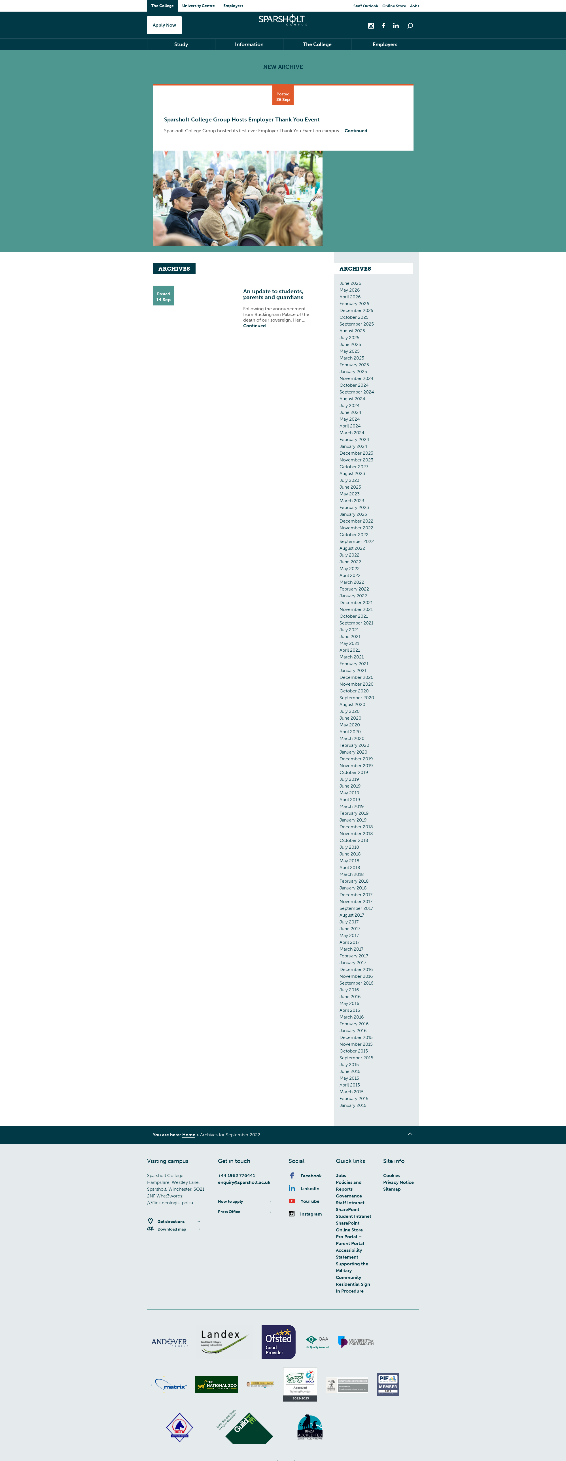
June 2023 (350, 488)
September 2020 (357, 699)
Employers (233, 5)
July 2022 (349, 556)
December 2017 (356, 896)
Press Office (229, 1213)
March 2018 (352, 875)
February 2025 (354, 366)
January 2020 (353, 753)
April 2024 (350, 427)
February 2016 (354, 1025)
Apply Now (164, 25)
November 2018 (356, 835)
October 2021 (354, 617)
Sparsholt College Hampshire (283, 24)
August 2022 (352, 549)
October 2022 (354, 536)
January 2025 (353, 373)
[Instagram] (371, 25)
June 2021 (350, 638)
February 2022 (354, 590)
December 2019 (356, 760)
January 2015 (353, 1106)
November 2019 (356, 767)
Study (181, 46)
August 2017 (352, 916)
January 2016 (353, 1032)
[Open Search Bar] (410, 26)
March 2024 (352, 434)
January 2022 (353, 597)
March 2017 (351, 950)
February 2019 (354, 814)
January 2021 (353, 672)
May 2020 (350, 726)
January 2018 (353, 889)
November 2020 (357, 685)
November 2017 (356, 903)
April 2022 (350, 576)
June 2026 (350, 284)
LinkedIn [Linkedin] (304, 1190)
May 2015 (349, 1079)
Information (249, 46)
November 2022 (356, 529)
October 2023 (354, 468)
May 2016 (349, 1004)
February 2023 (354, 509)
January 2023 (353, 515)
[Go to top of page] (411, 1136)
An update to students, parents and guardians (273, 296)
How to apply (230, 1203)
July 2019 (349, 780)
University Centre (198, 5)
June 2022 (350, 563)
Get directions (166, 1223)
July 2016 (349, 991)
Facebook (305, 1177)
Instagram (305, 1215)
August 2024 (352, 400)
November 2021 (356, 610)
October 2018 (354, 841)
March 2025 (352, 359)
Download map (166, 1230)
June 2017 (350, 930)
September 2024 (357, 393)
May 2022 (350, 570)
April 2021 (350, 651)
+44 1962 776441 (236, 1177)
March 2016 (352, 1018)
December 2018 (356, 828)
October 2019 (354, 774)
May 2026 (350, 291)
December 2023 (356, 454)
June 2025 (350, 345)
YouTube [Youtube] (304, 1202)
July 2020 (350, 712)
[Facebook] (380, 25)
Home (188, 1136)
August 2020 (352, 706)
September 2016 (357, 984)
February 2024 (354, 441)
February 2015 (354, 1100)
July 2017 (349, 923)
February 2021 (354, 665)
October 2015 (354, 1052)
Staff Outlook (365, 6)
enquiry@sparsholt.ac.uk (244, 1183)
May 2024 (350, 420)
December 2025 (356, 312)
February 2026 (354, 305)
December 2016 (356, 971)
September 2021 (356, 624)
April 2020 (350, 733)
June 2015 (350, 1072)
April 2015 (350, 1086)
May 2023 (350, 495)
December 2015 (356, 1038)
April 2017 (350, 943)
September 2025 (357, 325)
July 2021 (349, 631)
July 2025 (349, 339)
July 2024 (350, 407)
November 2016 (356, 977)
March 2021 (352, 658)
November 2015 (356, 1045)
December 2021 (356, 604)
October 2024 (354, 386)
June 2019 (350, 787)
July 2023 (349, 481)
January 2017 (353, 964)
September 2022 (357, 543)
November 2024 (357, 379)
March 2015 (352, 1093)
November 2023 (356, 461)
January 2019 (353, 821)
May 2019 (349, 794)
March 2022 (352, 583)
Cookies (391, 1177)
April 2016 (350, 1011)
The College (162, 5)
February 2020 (354, 746)
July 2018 (349, 848)
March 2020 (352, 740)
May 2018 (349, 862)
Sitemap (392, 1190)
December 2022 (356, 522)
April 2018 (350, 869)
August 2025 (352, 332)
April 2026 (350, 298)
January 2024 (353, 447)
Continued (356, 132)
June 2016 (350, 998)
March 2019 (352, 807)
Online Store (394, 6)
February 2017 (354, 957)
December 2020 (357, 678)
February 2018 (354, 882)
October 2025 (354, 318)
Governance (349, 1197)
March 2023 (352, 502)
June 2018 (350, 855)
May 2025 (350, 352)
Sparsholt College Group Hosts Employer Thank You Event (242, 120)
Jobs (414, 6)
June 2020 (350, 719)
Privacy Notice (398, 1183)
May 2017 (349, 937)
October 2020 (354, 692)
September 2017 (356, 909)
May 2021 (349, 644)
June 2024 (350, 413)
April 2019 (350, 801)
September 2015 (356, 1059)
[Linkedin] (393, 25)
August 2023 (352, 475)
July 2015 (349, 1066)
